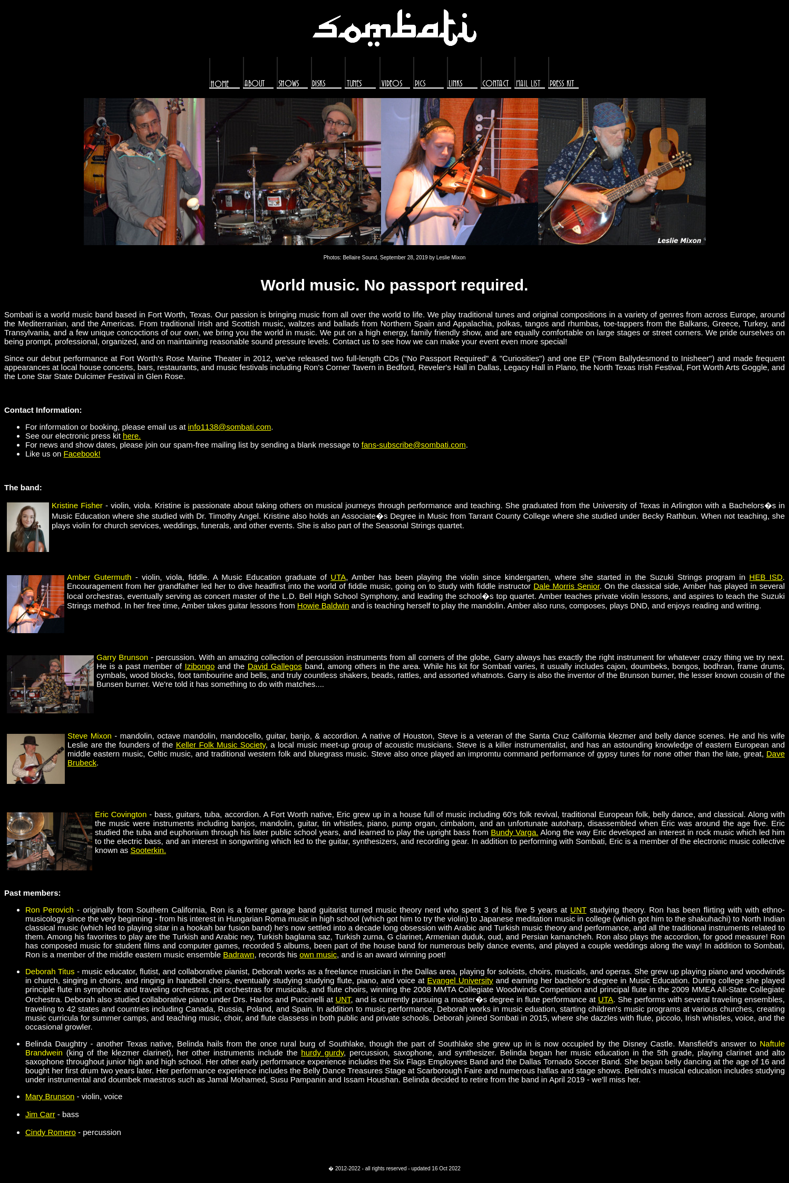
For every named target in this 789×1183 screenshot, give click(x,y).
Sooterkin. (149, 850)
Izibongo (200, 666)
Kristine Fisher (77, 505)
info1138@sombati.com (229, 426)
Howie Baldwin (323, 605)
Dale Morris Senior (566, 585)
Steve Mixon (89, 735)
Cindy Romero (50, 1132)
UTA (338, 577)
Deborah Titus (50, 971)
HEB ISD (766, 577)
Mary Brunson (49, 1096)
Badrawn (238, 954)
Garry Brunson (122, 657)
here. (132, 435)
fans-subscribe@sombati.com (414, 444)
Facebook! (82, 453)
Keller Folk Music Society (221, 744)
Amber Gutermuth (99, 577)
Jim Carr (40, 1114)
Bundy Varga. (514, 832)
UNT (578, 909)
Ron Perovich (49, 909)
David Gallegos (275, 666)
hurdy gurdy (322, 1052)
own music (318, 954)
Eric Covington (121, 814)
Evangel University (460, 980)
